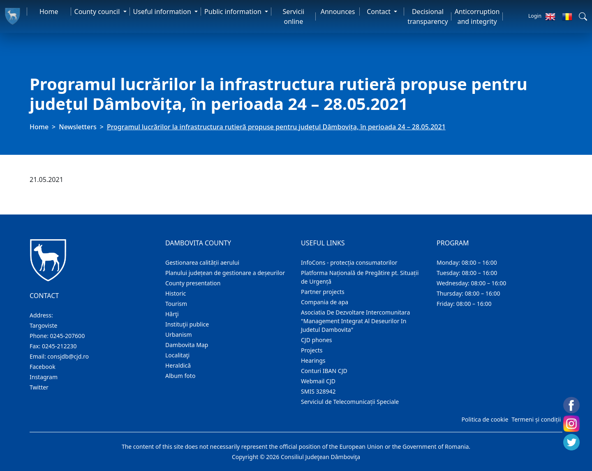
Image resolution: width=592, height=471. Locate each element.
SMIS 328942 (318, 391)
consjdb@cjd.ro (68, 356)
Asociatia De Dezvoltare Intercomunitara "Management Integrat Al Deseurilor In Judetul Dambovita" (355, 320)
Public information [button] (233, 11)
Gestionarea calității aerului (202, 262)
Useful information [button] (163, 11)
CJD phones (316, 340)
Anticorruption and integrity (477, 16)
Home (48, 11)
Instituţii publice (187, 324)
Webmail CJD (318, 381)
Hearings (313, 360)
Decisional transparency (427, 16)
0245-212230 (59, 346)
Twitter (39, 387)
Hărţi (172, 314)
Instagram (44, 377)
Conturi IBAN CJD (324, 371)
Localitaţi (177, 355)
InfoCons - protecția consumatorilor (349, 262)
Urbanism (178, 334)
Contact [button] (379, 11)
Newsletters (77, 126)
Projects (311, 350)
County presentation (192, 283)
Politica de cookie (484, 419)
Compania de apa (324, 302)
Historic (175, 293)
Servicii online (294, 16)
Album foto (180, 376)
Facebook (43, 367)
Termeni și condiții (536, 419)
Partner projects (323, 292)
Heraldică (178, 365)
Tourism (176, 304)
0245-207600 (67, 336)
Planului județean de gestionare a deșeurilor (225, 273)
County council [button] (98, 11)
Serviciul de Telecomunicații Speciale (350, 402)
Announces (338, 11)
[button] (583, 16)
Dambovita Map (186, 345)
